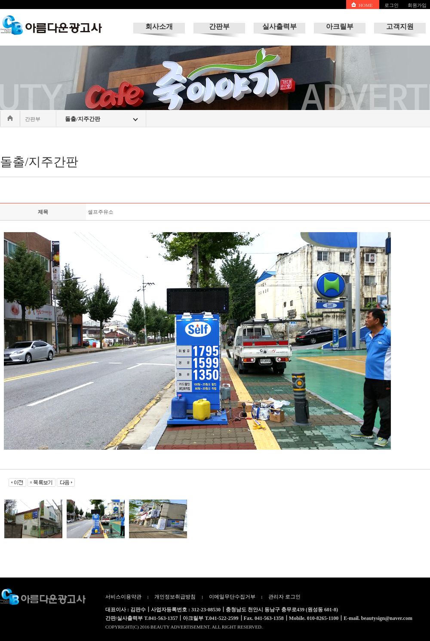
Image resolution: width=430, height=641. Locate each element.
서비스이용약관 (123, 597)
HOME (365, 5)
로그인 (391, 5)
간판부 (219, 26)
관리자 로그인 (284, 597)
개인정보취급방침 (175, 597)
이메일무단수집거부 (232, 597)
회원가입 (417, 5)
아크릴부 (339, 26)
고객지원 (400, 26)
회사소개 (159, 26)
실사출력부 (279, 26)
